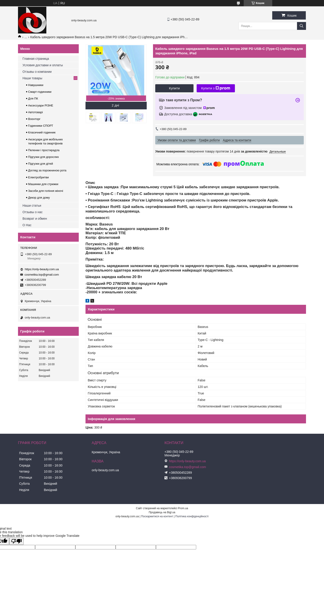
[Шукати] (301, 26)
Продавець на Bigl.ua (162, 512)
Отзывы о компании (37, 71)
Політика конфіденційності (192, 516)
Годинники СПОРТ (40, 125)
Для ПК (33, 98)
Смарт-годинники (40, 91)
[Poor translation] (16, 541)
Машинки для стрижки (43, 184)
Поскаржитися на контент (157, 516)
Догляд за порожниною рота (47, 170)
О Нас (27, 225)
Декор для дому (39, 197)
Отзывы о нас (32, 212)
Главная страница (35, 58)
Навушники (35, 85)
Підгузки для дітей (40, 163)
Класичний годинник (42, 132)
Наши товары (32, 78)
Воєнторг (34, 119)
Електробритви (38, 177)
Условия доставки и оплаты (42, 65)
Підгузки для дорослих (43, 157)
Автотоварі (35, 112)
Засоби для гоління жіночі (45, 190)
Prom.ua (183, 508)
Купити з (215, 88)
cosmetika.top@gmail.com (42, 274)
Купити (174, 88)
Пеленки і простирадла (43, 150)
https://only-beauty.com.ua (42, 269)
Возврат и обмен (34, 218)
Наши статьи (31, 205)
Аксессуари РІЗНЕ (40, 105)
